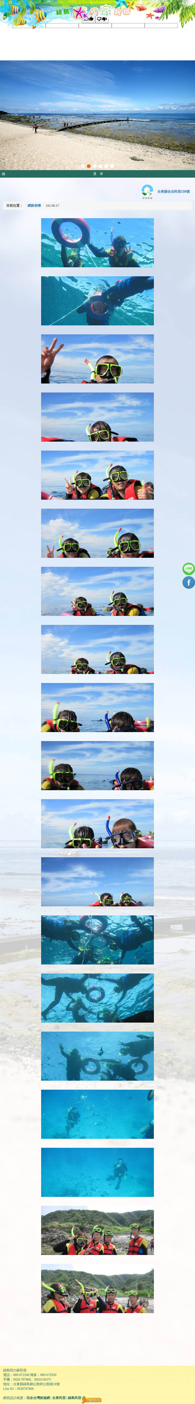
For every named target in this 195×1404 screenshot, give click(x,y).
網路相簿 (34, 205)
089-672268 (21, 1375)
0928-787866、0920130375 (32, 1379)
